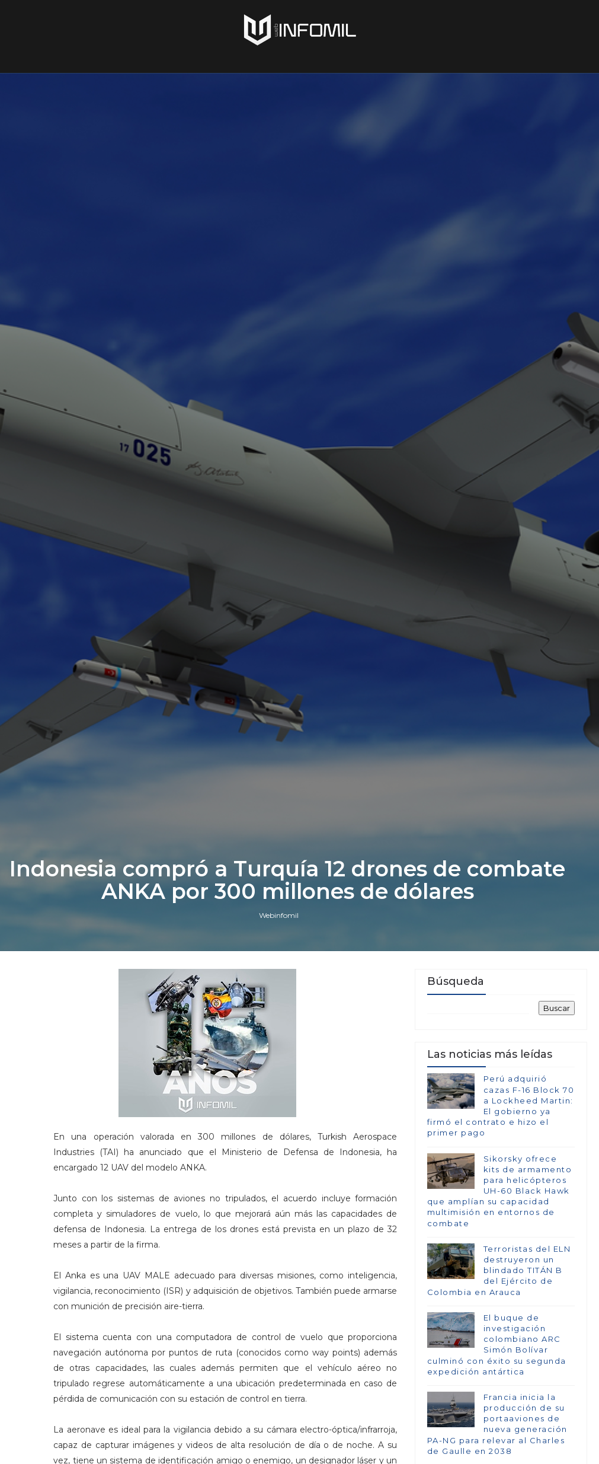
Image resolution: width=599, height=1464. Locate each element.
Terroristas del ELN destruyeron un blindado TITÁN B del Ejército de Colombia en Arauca (499, 1270)
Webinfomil (279, 915)
